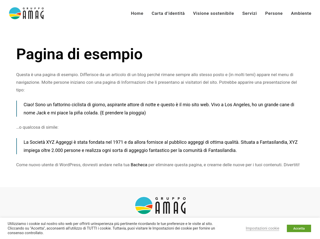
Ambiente (301, 13)
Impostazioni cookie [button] (262, 228)
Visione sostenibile (213, 13)
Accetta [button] (299, 228)
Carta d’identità (168, 13)
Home (137, 13)
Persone (274, 13)
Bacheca (139, 164)
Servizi (249, 13)
